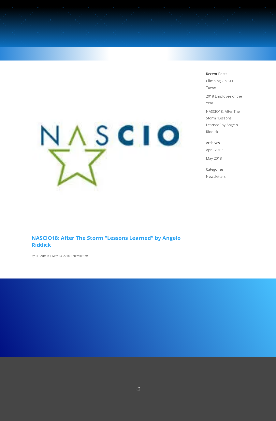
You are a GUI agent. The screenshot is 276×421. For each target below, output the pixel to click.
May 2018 (214, 158)
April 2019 (214, 149)
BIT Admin (42, 256)
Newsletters (81, 256)
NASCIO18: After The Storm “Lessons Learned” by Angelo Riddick (106, 241)
